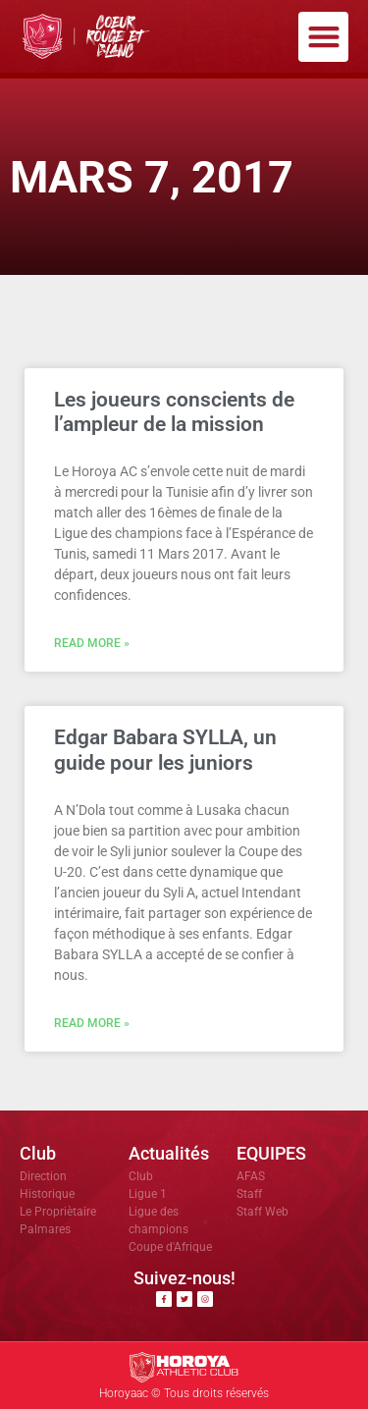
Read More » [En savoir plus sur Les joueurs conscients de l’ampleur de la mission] (92, 643)
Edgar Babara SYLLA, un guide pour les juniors (165, 750)
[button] (323, 37)
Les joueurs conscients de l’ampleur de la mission (174, 412)
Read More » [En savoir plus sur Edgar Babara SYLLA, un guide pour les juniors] (92, 1023)
